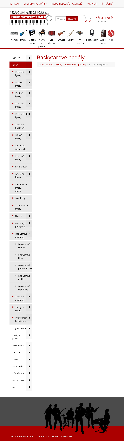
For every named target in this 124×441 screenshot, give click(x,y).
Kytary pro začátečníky (20, 147)
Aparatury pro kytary (24, 224)
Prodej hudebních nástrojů (66, 3)
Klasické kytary (24, 94)
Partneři (92, 3)
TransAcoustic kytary (22, 207)
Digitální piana (32, 41)
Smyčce (61, 39)
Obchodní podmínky (35, 3)
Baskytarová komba (24, 246)
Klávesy (14, 39)
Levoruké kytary (24, 157)
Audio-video (103, 41)
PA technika (80, 41)
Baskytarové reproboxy (24, 288)
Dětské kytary (24, 136)
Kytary (23, 39)
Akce (111, 39)
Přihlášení (106, 3)
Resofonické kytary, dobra (21, 187)
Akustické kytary (24, 104)
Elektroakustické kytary (24, 115)
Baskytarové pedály (24, 277)
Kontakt (14, 3)
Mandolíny (20, 198)
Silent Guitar (21, 166)
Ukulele (24, 216)
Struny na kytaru (24, 308)
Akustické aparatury (24, 297)
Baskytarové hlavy (24, 256)
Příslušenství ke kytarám (24, 318)
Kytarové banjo (24, 174)
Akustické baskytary (19, 126)
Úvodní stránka (46, 64)
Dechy (70, 39)
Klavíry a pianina (41, 43)
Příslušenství (92, 39)
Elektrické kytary (24, 73)
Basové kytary (24, 83)
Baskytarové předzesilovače (25, 267)
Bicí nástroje (52, 41)
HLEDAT (72, 18)
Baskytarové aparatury (24, 234)
